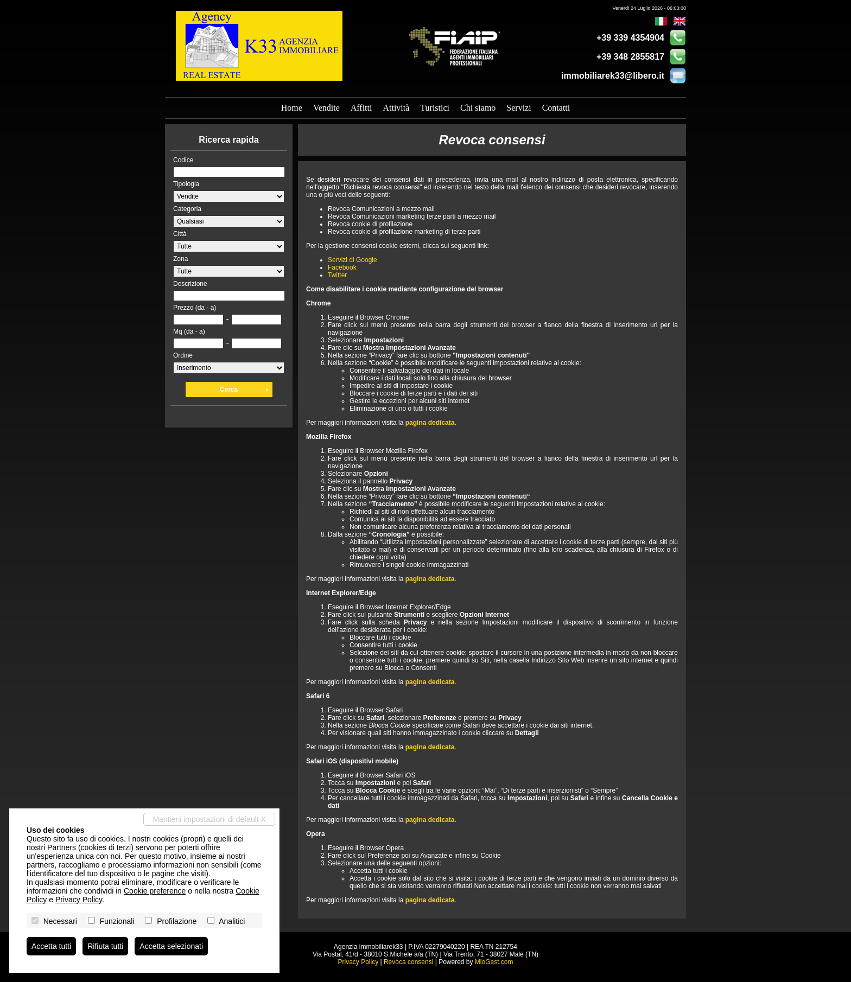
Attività (396, 107)
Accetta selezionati (171, 946)
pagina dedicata (430, 422)
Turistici (434, 107)
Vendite (326, 107)
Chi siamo (478, 107)
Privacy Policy (358, 962)
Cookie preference (155, 891)
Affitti (361, 107)
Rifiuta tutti (105, 946)
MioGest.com (494, 962)
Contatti (556, 107)
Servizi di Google (352, 260)
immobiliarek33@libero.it (612, 75)
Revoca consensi (408, 962)
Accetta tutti (51, 946)
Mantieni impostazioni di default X (209, 819)
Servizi (518, 107)
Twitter (337, 275)
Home (291, 107)
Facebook (342, 267)
